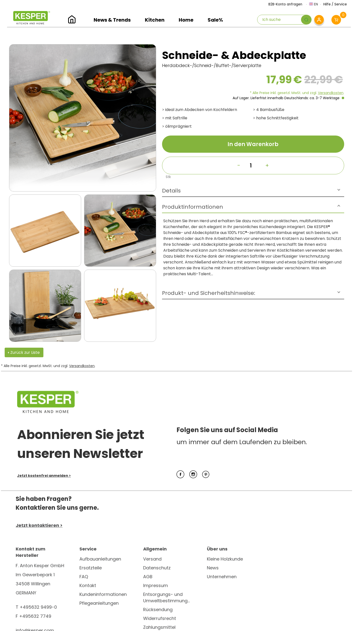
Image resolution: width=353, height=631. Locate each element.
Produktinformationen (192, 207)
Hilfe (327, 4)
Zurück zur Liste (25, 352)
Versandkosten (330, 92)
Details (171, 190)
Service (340, 4)
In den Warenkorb (252, 144)
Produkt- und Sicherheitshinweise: (208, 293)
